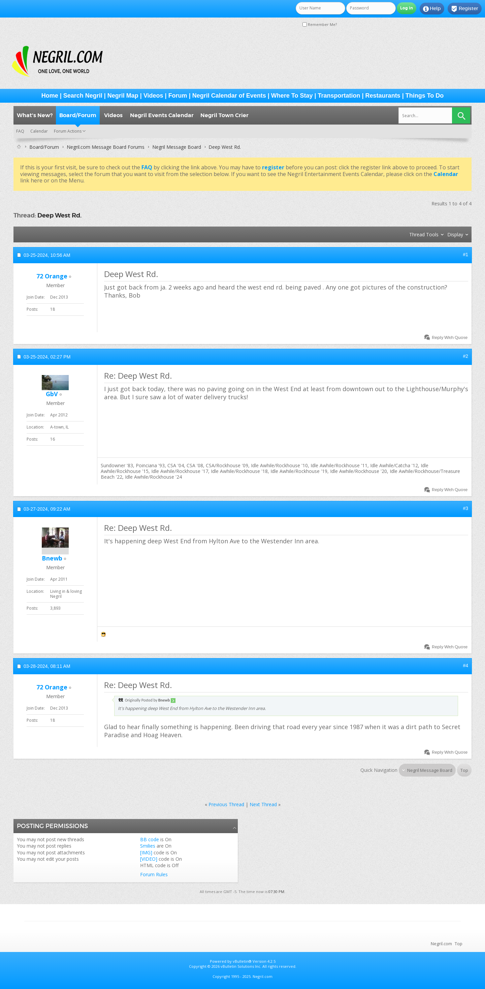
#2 (465, 356)
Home (49, 95)
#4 (465, 665)
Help (432, 8)
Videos (153, 95)
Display (455, 234)
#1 (465, 254)
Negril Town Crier (224, 115)
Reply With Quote (446, 337)
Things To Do (425, 95)
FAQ (20, 131)
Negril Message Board (176, 147)
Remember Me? (319, 24)
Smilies (147, 846)
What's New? (35, 115)
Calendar (39, 131)
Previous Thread (226, 804)
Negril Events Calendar (162, 115)
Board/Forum (77, 115)
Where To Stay (292, 95)
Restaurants (382, 95)
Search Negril (82, 95)
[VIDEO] (148, 859)
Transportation (339, 95)
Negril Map (122, 95)
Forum (177, 95)
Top (464, 770)
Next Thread (263, 804)
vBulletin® (242, 961)
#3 (465, 508)
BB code (149, 839)
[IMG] (146, 852)
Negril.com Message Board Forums (105, 147)
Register (464, 8)
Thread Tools (424, 234)
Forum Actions (68, 131)
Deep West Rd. (59, 215)
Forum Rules (154, 874)
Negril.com (441, 944)
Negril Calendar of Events (229, 95)
